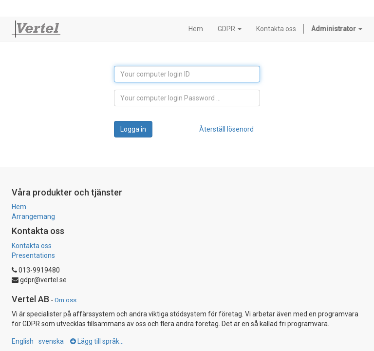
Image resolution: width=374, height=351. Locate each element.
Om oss (65, 300)
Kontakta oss (32, 246)
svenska (51, 341)
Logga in (133, 129)
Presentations (33, 255)
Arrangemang (33, 216)
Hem (19, 207)
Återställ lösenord (226, 129)
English (23, 341)
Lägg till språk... (97, 341)
